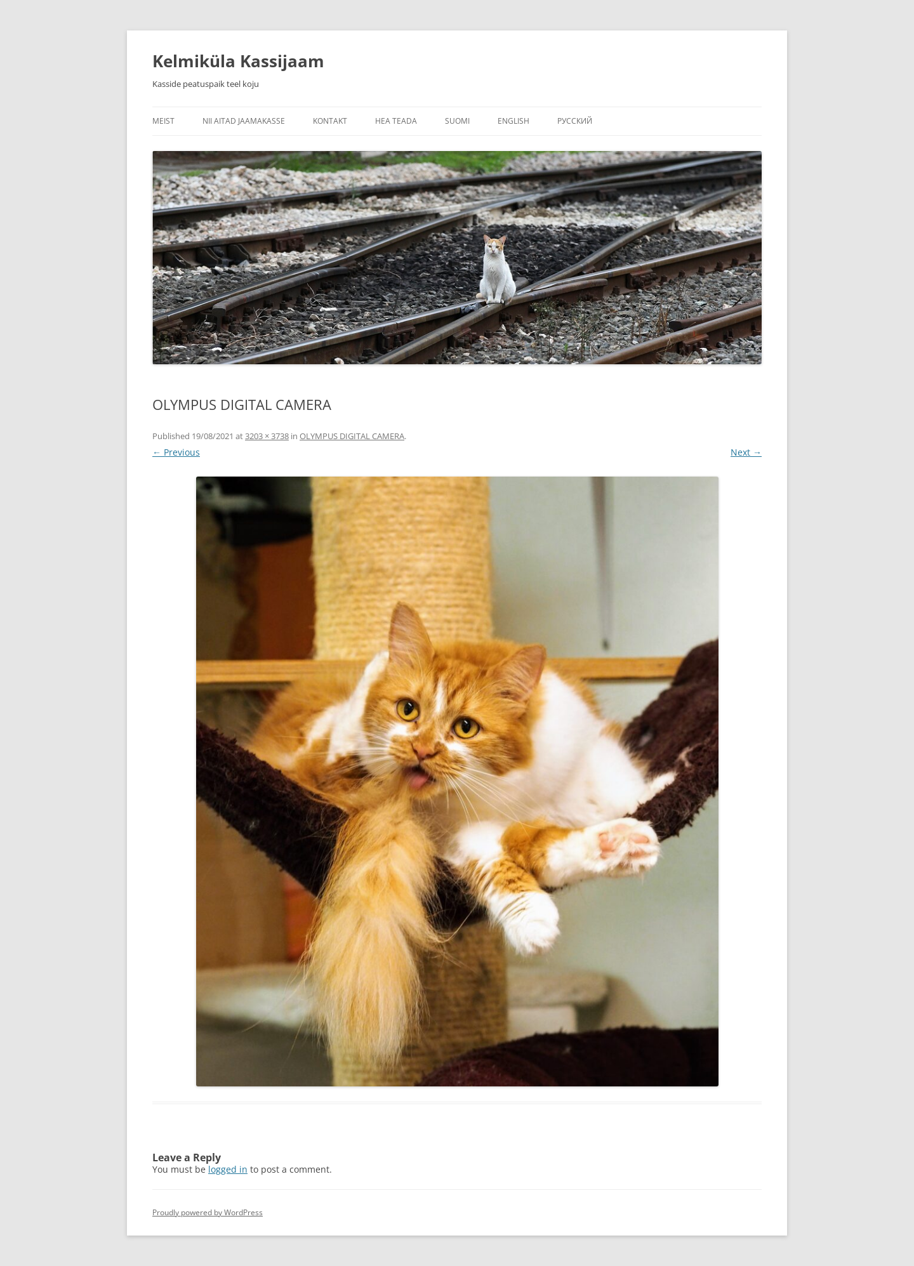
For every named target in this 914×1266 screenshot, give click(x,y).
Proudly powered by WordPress (207, 1212)
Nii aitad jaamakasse (243, 120)
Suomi (457, 120)
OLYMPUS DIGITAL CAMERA (352, 436)
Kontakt (330, 120)
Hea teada (396, 120)
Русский (574, 120)
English (513, 120)
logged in (228, 1169)
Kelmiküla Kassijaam (238, 60)
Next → (746, 452)
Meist (163, 120)
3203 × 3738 (267, 436)
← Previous (176, 452)
